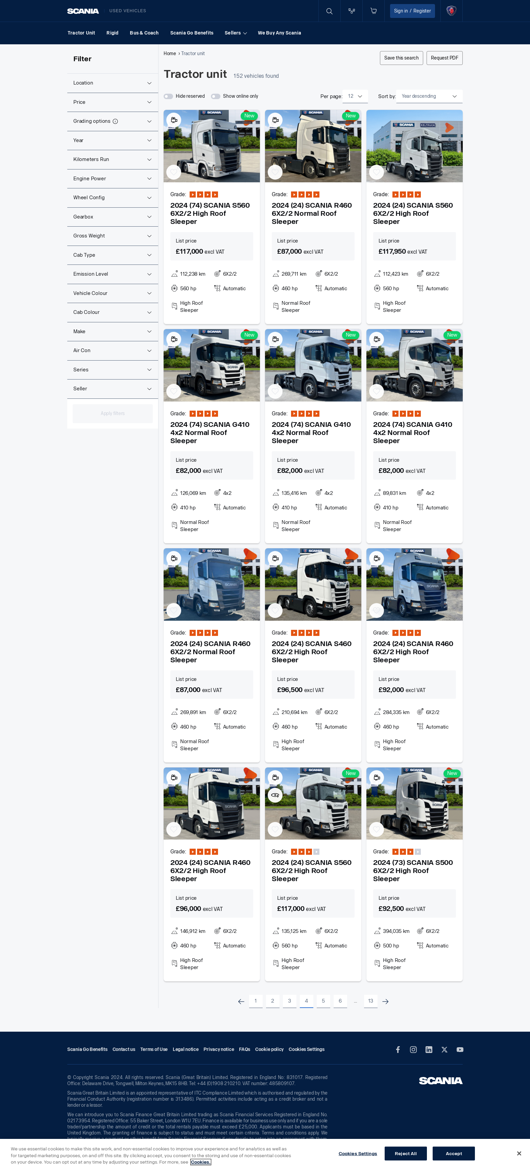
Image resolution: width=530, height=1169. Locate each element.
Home (170, 53)
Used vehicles (128, 11)
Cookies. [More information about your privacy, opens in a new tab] (201, 1162)
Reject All (406, 1153)
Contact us (124, 1049)
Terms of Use (154, 1049)
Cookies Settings (358, 1153)
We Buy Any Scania (279, 33)
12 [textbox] (350, 96)
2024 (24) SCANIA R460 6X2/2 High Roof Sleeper (413, 652)
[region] (265, 1154)
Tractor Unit (81, 33)
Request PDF (444, 58)
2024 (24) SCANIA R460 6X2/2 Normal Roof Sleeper (312, 213)
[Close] (519, 1153)
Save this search (401, 58)
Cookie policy (269, 1049)
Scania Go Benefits (192, 33)
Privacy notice (218, 1049)
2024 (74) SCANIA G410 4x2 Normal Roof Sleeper (209, 432)
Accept (454, 1153)
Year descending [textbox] (419, 96)
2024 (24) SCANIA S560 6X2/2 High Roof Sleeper (413, 213)
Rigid (112, 33)
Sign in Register (412, 11)
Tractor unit (192, 53)
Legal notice (185, 1049)
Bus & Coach (144, 33)
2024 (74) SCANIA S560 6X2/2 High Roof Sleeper (210, 213)
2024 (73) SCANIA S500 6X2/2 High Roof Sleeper (413, 870)
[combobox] (355, 96)
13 (370, 1001)
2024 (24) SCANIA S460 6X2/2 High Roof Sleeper (312, 652)
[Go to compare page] (351, 11)
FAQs (244, 1049)
